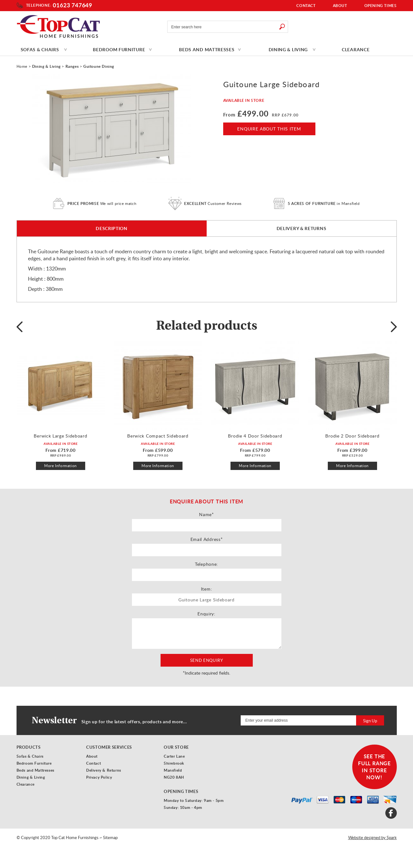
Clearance (355, 49)
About (340, 5)
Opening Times (380, 5)
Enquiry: (206, 614)
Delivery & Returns (302, 228)
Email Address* (206, 539)
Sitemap (110, 837)
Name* (206, 514)
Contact (305, 5)
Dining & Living (288, 49)
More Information (60, 465)
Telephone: (39, 5)
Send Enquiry (206, 660)
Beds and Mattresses (206, 49)
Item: (206, 589)
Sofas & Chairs (40, 49)
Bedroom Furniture (119, 49)
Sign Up (370, 721)
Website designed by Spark (372, 837)
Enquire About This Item (269, 129)
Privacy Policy (99, 777)
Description (111, 228)
